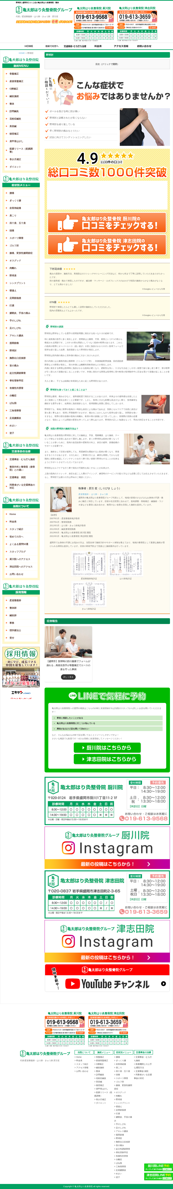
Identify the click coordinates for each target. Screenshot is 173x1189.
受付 (12, 638)
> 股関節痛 (119, 1135)
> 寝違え (118, 1106)
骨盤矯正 (14, 74)
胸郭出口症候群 (18, 358)
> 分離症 (118, 1159)
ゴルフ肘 (14, 245)
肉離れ (13, 268)
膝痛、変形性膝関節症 (21, 253)
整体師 (13, 608)
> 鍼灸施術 (99, 1067)
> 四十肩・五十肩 (122, 1071)
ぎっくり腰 (15, 200)
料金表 (13, 521)
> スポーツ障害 (121, 1078)
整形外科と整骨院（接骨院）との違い (22, 468)
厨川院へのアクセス (20, 559)
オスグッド (15, 260)
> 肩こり (118, 1067)
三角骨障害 (15, 410)
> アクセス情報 (81, 1067)
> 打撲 (117, 1113)
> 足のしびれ (120, 1128)
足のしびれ (15, 328)
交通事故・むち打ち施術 (22, 459)
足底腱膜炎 (15, 418)
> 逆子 (117, 1177)
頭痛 (12, 230)
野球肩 (13, 275)
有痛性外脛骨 (16, 388)
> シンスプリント (122, 1103)
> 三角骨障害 (120, 1166)
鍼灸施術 (14, 96)
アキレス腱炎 (16, 335)
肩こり (13, 215)
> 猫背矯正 (99, 1085)
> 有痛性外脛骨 (121, 1156)
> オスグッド (120, 1092)
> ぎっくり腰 (120, 1060)
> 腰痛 (117, 1057)
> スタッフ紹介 (81, 1064)
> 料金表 (78, 1060)
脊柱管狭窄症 (16, 380)
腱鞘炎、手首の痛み (20, 313)
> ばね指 (118, 1163)
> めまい (118, 1173)
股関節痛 (14, 343)
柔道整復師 (83, 494)
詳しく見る (68, 677)
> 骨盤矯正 (99, 1057)
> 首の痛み (119, 1145)
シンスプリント (18, 283)
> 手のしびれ (120, 1124)
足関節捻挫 (15, 298)
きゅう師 (104, 494)
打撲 (12, 305)
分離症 (13, 395)
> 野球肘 (118, 1138)
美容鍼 (13, 126)
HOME (22, 53)
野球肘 (13, 350)
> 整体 (97, 1071)
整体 (12, 104)
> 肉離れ (118, 1096)
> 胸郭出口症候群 (122, 1142)
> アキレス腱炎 (121, 1131)
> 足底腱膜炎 (120, 1170)
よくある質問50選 (19, 544)
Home (13, 514)
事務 (12, 623)
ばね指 (13, 403)
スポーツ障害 (16, 238)
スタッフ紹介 (16, 529)
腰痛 (12, 193)
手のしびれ (15, 320)
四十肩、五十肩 (18, 223)
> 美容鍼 (98, 1082)
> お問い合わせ (81, 1071)
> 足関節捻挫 (120, 1110)
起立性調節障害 (18, 373)
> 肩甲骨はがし (101, 1089)
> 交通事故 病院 (141, 1071)
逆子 (12, 433)
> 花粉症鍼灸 (100, 1078)
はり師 (94, 494)
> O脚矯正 (99, 1064)
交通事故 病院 (18, 477)
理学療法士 (15, 630)
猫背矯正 (14, 134)
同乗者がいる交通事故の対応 (22, 486)
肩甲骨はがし (16, 141)
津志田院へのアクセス (21, 566)
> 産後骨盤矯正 (101, 1060)
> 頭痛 (117, 1074)
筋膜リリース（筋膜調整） (21, 150)
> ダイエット (100, 1103)
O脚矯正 (14, 89)
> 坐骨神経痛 (120, 1064)
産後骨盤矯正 (16, 81)
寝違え (13, 290)
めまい (13, 425)
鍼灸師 (13, 615)
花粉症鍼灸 (15, 119)
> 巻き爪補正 (100, 1099)
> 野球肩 (118, 1099)
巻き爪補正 (15, 159)
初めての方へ (16, 536)
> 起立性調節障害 (122, 1149)
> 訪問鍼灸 (99, 1074)
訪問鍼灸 (14, 111)
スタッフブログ (18, 551)
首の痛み (14, 365)
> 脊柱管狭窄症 (121, 1152)
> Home (78, 1057)
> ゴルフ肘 (119, 1082)
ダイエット (15, 167)
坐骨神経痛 (15, 208)
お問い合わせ (16, 574)
